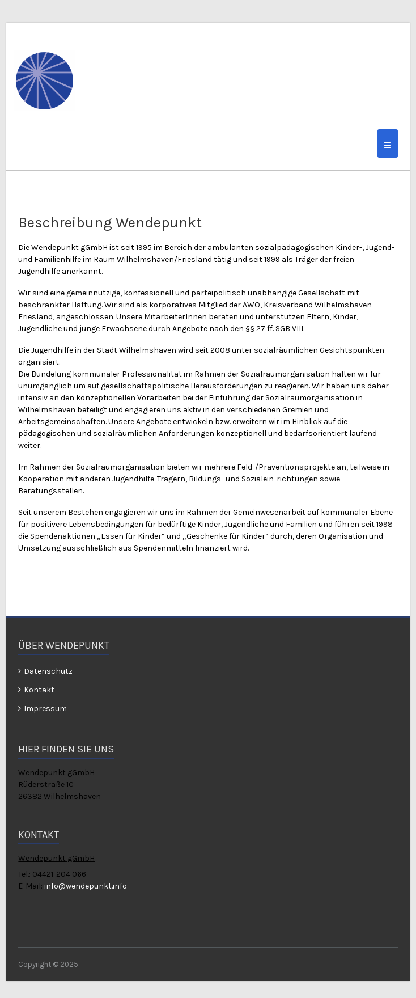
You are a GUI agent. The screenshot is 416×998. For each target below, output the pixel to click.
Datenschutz (48, 671)
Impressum (45, 708)
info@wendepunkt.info (85, 886)
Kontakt (39, 690)
